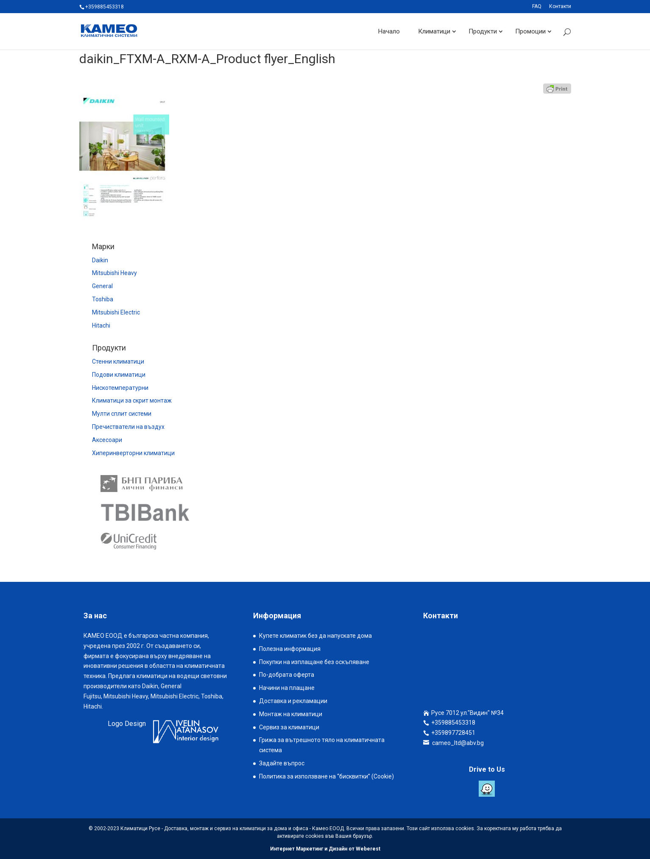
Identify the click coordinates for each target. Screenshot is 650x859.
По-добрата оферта (286, 674)
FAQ (536, 6)
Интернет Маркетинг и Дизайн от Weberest (325, 849)
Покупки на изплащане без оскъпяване (314, 662)
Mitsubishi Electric (116, 312)
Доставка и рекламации (293, 701)
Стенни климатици (118, 361)
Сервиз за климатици (289, 727)
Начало (389, 31)
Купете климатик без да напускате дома (315, 635)
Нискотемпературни (120, 387)
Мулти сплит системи (121, 413)
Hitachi (101, 325)
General (102, 286)
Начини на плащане (287, 687)
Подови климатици (118, 374)
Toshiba (102, 299)
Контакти (560, 6)
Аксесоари (107, 439)
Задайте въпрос (281, 763)
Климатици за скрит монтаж (132, 400)
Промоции (530, 31)
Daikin (100, 260)
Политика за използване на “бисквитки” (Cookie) (326, 776)
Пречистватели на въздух (128, 426)
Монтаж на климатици (290, 714)
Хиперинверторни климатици (133, 453)
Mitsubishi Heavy (114, 273)
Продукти (483, 31)
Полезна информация (290, 648)
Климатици (434, 31)
